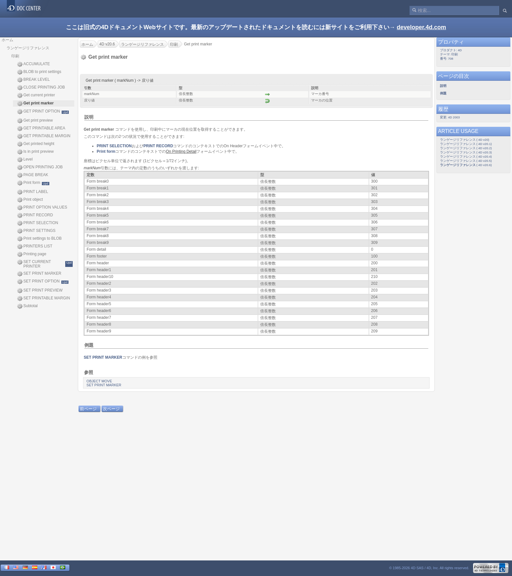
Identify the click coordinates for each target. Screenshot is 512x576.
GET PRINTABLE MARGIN (43, 136)
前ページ (88, 408)
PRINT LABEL (32, 192)
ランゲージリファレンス (27, 48)
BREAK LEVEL (33, 79)
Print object (30, 199)
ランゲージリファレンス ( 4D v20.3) (466, 152)
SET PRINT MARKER (39, 273)
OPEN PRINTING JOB (40, 167)
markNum (92, 168)
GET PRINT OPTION (43, 111)
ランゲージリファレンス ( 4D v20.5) (466, 160)
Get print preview (35, 120)
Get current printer (36, 95)
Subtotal (27, 306)
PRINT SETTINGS (36, 231)
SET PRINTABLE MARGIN (43, 298)
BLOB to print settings (39, 72)
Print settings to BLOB (39, 238)
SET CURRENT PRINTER (45, 264)
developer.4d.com (421, 27)
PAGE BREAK (32, 175)
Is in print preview (35, 151)
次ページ (111, 408)
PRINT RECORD (35, 215)
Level (25, 159)
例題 (88, 345)
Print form (33, 183)
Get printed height (35, 144)
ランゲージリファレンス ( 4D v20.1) (466, 144)
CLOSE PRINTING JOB (41, 87)
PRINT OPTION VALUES (42, 207)
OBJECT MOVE (99, 381)
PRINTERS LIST (34, 246)
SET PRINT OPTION (42, 281)
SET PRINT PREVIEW (40, 290)
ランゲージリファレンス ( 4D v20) (464, 139)
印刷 (15, 56)
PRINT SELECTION (37, 223)
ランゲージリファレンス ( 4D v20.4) (466, 156)
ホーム (7, 40)
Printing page (31, 254)
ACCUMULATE (33, 64)
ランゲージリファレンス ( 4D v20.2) (466, 148)
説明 (88, 117)
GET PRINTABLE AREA (41, 128)
